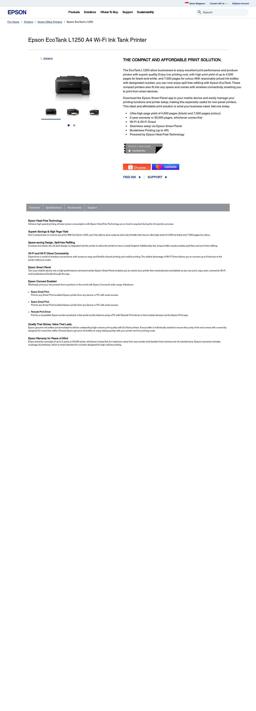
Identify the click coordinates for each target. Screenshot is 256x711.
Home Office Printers (50, 21)
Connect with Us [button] (218, 3)
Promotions (90, 706)
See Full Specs (39, 449)
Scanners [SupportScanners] (140, 673)
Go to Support (40, 551)
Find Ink (129, 177)
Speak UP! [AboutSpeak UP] (203, 683)
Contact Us (76, 706)
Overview (34, 207)
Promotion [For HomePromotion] (18, 678)
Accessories (75, 207)
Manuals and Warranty (185, 551)
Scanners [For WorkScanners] (79, 673)
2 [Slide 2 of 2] (74, 125)
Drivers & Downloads (184, 547)
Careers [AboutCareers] (201, 689)
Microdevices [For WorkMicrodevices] (81, 689)
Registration (180, 559)
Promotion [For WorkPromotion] (80, 694)
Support (155, 177)
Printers (28, 21)
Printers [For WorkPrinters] (78, 663)
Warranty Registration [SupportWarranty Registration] (147, 683)
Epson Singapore (195, 3)
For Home (13, 21)
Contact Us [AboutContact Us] (203, 678)
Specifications (54, 207)
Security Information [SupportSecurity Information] (147, 689)
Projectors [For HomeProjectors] (18, 668)
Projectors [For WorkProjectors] (80, 668)
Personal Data (122, 706)
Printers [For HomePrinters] (16, 663)
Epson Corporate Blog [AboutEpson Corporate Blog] (209, 668)
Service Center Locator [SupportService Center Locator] (148, 678)
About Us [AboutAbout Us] (202, 663)
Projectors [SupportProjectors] (141, 668)
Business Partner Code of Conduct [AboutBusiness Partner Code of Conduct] (217, 673)
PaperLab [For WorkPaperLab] (79, 683)
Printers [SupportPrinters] (139, 663)
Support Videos (181, 555)
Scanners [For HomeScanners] (17, 673)
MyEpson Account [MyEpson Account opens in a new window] (240, 3)
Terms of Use (105, 706)
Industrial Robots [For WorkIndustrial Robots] (84, 678)
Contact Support (182, 562)
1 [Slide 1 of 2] (69, 125)
